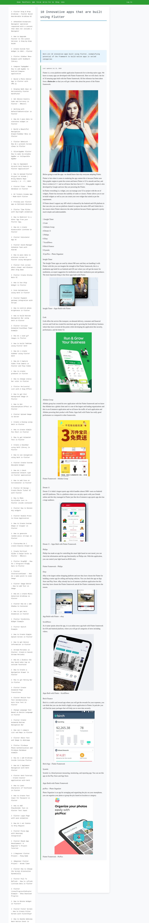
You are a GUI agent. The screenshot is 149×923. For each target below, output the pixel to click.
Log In (129, 2)
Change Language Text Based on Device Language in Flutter (22, 712)
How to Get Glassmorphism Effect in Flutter (21, 406)
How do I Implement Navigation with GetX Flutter (20, 768)
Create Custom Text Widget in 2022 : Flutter (22, 50)
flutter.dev (52, 81)
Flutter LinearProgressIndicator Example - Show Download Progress (21, 892)
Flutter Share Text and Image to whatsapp (20, 739)
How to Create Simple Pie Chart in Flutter (21, 431)
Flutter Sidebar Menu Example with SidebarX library (21, 59)
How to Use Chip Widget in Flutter (19, 284)
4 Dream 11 (47, 231)
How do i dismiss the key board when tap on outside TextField (21, 662)
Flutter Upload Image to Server (21, 416)
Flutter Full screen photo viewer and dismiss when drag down (22, 267)
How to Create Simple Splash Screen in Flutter (22, 636)
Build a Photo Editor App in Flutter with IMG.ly (21, 81)
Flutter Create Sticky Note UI (21, 276)
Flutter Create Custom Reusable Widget (21, 464)
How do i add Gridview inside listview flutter (21, 759)
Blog (57, 2)
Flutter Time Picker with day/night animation (22, 211)
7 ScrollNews (47, 242)
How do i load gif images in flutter (20, 337)
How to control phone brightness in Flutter (21, 309)
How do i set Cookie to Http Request (20, 825)
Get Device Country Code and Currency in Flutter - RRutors (20, 101)
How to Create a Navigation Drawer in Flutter (20, 672)
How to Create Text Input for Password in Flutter (20, 798)
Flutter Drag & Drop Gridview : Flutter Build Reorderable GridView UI (22, 14)
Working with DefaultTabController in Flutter (21, 111)
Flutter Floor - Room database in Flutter (21, 188)
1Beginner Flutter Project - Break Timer (20, 862)
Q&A (33, 2)
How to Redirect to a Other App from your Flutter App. (21, 219)
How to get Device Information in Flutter (21, 643)
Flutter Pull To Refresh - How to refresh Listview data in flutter (22, 881)
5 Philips (46, 235)
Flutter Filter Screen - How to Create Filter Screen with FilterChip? (21, 911)
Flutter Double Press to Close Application (21, 517)
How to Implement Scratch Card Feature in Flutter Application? (21, 166)
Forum (39, 2)
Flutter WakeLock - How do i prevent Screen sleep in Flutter (21, 144)
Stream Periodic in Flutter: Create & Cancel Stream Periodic (22, 652)
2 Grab (45, 223)
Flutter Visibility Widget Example (20, 620)
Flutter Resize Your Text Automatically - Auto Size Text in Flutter (20, 701)
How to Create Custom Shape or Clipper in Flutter (21, 526)
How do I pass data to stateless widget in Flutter (21, 121)
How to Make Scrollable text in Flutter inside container (22, 500)
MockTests (26, 2)
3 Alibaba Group (48, 227)
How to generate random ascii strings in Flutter (21, 536)
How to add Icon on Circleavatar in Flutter (21, 482)
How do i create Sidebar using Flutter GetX (20, 353)
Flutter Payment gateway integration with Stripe (22, 300)
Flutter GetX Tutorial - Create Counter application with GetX (21, 778)
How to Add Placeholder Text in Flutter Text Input (19, 808)
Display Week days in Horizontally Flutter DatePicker (21, 91)
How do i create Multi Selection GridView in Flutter (21, 596)
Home (19, 2)
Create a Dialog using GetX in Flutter (21, 423)
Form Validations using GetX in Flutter (20, 292)
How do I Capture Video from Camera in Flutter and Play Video (21, 363)
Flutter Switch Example (18, 628)
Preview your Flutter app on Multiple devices (21, 203)
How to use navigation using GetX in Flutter (21, 456)
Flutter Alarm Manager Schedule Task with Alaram (21, 247)
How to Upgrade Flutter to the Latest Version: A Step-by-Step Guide (21, 40)
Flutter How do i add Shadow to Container (21, 605)
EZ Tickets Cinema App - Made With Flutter (21, 195)
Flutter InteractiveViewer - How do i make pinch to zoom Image (21, 575)
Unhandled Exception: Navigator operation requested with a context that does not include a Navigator (22, 26)
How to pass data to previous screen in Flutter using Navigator (21, 257)
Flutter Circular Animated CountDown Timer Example (22, 328)
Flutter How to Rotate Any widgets (21, 509)
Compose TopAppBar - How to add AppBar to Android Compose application (20, 70)
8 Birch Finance (48, 246)
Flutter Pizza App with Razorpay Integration (20, 833)
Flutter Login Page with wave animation (20, 817)
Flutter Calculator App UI (20, 238)
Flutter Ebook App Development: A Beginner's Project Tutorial (20, 844)
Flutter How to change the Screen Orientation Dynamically (21, 871)
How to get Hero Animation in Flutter (20, 613)
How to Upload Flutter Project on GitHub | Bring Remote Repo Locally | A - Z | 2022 (21, 177)
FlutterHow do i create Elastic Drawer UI (22, 545)
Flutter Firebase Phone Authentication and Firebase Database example (22, 749)
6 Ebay (45, 239)
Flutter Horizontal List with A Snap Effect (21, 388)
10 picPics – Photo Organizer (53, 254)
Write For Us (48, 2)
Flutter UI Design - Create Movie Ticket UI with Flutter (21, 490)
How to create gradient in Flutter (19, 372)
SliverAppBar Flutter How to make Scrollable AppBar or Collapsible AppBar (21, 155)
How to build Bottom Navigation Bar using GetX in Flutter (20, 318)
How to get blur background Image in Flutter (19, 396)
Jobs (62, 2)
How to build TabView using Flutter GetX (21, 345)
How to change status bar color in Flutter (21, 380)
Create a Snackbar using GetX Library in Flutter (20, 447)
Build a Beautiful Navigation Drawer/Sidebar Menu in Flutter (21, 132)
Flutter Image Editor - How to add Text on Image (21, 586)
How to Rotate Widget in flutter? (21, 903)
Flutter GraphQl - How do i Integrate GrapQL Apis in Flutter (21, 563)
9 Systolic (46, 250)
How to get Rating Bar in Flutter (21, 681)
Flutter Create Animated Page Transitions (18, 690)
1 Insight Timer (48, 219)
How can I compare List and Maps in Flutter (22, 731)
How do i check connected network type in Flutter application (21, 473)
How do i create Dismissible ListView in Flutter (21, 229)
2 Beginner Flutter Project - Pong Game (20, 855)
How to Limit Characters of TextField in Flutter (21, 788)
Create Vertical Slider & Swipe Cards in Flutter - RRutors (21, 553)
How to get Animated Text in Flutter (20, 439)
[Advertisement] (73, 36)
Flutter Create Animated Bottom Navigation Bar (18, 722)
